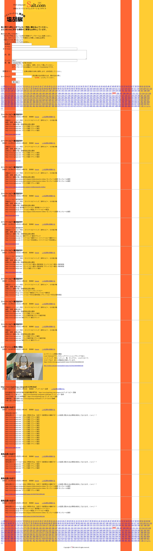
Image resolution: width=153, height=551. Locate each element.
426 (68, 105)
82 (40, 90)
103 (91, 90)
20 (49, 88)
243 (84, 97)
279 (50, 99)
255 (122, 97)
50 (117, 88)
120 (144, 90)
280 (53, 99)
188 (59, 95)
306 (135, 99)
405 (2, 105)
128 (18, 92)
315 (14, 101)
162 (126, 92)
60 (140, 88)
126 (11, 92)
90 (58, 90)
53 (124, 88)
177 (24, 95)
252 (113, 97)
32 (77, 88)
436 (100, 105)
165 (135, 92)
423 (59, 105)
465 (43, 108)
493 (132, 108)
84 (45, 90)
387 (94, 103)
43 (102, 88)
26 (63, 88)
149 (84, 92)
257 (129, 97)
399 (132, 103)
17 (43, 88)
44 (104, 88)
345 (110, 101)
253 (116, 97)
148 (81, 92)
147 (78, 92)
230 (43, 97)
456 (15, 108)
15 (38, 88)
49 (115, 88)
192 (72, 95)
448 (138, 105)
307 (138, 99)
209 (127, 95)
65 (2, 90)
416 (37, 105)
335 (78, 101)
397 (126, 103)
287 (75, 99)
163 (129, 92)
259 (135, 97)
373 (50, 103)
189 (62, 95)
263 (148, 97)
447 (135, 105)
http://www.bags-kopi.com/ (13, 274)
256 (126, 97)
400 (135, 103)
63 (147, 88)
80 (36, 90)
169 (148, 92)
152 (94, 92)
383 (81, 103)
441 (116, 105)
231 (46, 97)
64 (149, 88)
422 (56, 105)
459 (24, 108)
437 (103, 105)
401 (138, 103)
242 (81, 97)
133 (34, 92)
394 (116, 103)
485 (107, 108)
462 (34, 108)
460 (27, 108)
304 (129, 99)
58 (136, 88)
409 (15, 105)
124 (5, 92)
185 (50, 95)
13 (34, 88)
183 (43, 95)
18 (45, 88)
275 (37, 99)
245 (91, 97)
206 (118, 95)
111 (116, 90)
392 (110, 103)
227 (34, 97)
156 (107, 92)
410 (18, 105)
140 (56, 92)
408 (11, 105)
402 (142, 103)
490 (122, 108)
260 (138, 97)
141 (59, 92)
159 (116, 92)
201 (100, 95)
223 (21, 97)
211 (133, 95)
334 (75, 101)
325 (46, 101)
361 (11, 103)
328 (56, 101)
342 (100, 101)
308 (142, 99)
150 (88, 92)
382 (78, 103)
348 (119, 101)
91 (61, 90)
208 (124, 95)
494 (135, 108)
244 (88, 97)
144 (69, 92)
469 (56, 108)
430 (81, 105)
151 (91, 92)
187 (56, 95)
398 (129, 103)
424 (62, 105)
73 (20, 90)
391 (107, 103)
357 (148, 101)
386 (91, 103)
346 (113, 101)
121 (147, 90)
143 (65, 92)
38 (90, 88)
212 (136, 95)
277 (43, 99)
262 (145, 97)
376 (59, 103)
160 (119, 92)
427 (72, 105)
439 (110, 105)
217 (2, 97)
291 (88, 99)
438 (107, 105)
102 (88, 90)
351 (129, 101)
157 (110, 92)
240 (75, 97)
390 (103, 103)
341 (97, 101)
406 (5, 105)
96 (72, 90)
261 (142, 97)
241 (78, 97)
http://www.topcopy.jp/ (12, 217)
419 (46, 105)
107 (103, 90)
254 (119, 97)
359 (5, 103)
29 (70, 88)
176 (21, 95)
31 (74, 88)
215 (146, 95)
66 (4, 90)
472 (65, 108)
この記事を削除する (48, 118)
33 (79, 88)
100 (81, 90)
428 (75, 105)
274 (34, 99)
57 (133, 88)
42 (99, 88)
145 (72, 92)
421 (53, 105)
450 (145, 105)
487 (113, 108)
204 (110, 95)
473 (69, 108)
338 (87, 101)
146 (75, 92)
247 (97, 97)
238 (69, 97)
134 (37, 92)
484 (103, 108)
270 (21, 99)
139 (53, 92)
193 (75, 95)
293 (94, 99)
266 (8, 99)
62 (145, 88)
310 (148, 99)
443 (122, 105)
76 (27, 90)
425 (65, 105)
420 (49, 105)
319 (27, 101)
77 (29, 90)
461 (30, 108)
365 (24, 103)
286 (72, 99)
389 (100, 103)
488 (116, 108)
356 (145, 101)
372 (46, 103)
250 (107, 97)
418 (43, 105)
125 (8, 92)
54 (127, 88)
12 (31, 88)
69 (11, 90)
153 (97, 92)
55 (129, 88)
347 (116, 101)
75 (24, 90)
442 (119, 105)
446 (132, 105)
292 (91, 99)
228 (37, 97)
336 (81, 101)
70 (13, 90)
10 (27, 88)
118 (138, 90)
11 (29, 88)
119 (141, 90)
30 (72, 88)
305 (132, 99)
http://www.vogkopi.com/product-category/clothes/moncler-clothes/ (25, 188)
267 (11, 99)
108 (107, 90)
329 (59, 101)
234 (56, 97)
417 (40, 105)
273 (30, 99)
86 (49, 90)
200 (97, 95)
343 (103, 101)
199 (94, 95)
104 (94, 90)
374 (53, 103)
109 (110, 90)
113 (122, 90)
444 (126, 105)
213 (140, 95)
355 (141, 101)
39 (93, 88)
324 (43, 101)
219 (8, 97)
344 (107, 101)
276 (40, 99)
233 (53, 97)
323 (40, 101)
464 (40, 108)
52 (122, 88)
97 (74, 90)
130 (24, 92)
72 (18, 90)
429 (78, 105)
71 (15, 90)
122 (150, 90)
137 (46, 92)
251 (110, 97)
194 (78, 95)
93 (65, 90)
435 (97, 105)
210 (130, 95)
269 (18, 99)
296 (103, 99)
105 (97, 90)
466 (46, 108)
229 (40, 97)
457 (18, 108)
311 (2, 101)
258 (132, 97)
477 (81, 108)
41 (97, 88)
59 (138, 88)
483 (100, 108)
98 (77, 90)
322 (37, 101)
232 (50, 97)
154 (100, 92)
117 (135, 90)
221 (15, 97)
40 (95, 88)
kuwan (37, 118)
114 (125, 90)
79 (33, 90)
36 (86, 88)
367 (30, 103)
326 (49, 101)
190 (65, 95)
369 (37, 103)
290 (84, 99)
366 (27, 103)
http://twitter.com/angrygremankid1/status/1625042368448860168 (63, 367)
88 (54, 90)
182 (40, 95)
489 (119, 108)
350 (126, 101)
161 (122, 92)
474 (72, 108)
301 (119, 99)
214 (143, 95)
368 (34, 103)
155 (103, 92)
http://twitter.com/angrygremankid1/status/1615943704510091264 (25, 496)
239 (72, 97)
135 (40, 92)
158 (113, 92)
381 (75, 103)
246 (94, 97)
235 (59, 97)
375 (56, 103)
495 (138, 108)
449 (141, 105)
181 (37, 95)
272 (27, 99)
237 (65, 97)
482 (97, 108)
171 (5, 95)
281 (56, 99)
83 (43, 90)
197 (88, 95)
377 (62, 103)
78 (31, 90)
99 (79, 90)
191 (69, 95)
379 (69, 103)
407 (8, 105)
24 (59, 88)
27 (65, 88)
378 (65, 103)
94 (67, 90)
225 (27, 97)
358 (2, 103)
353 (135, 101)
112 (119, 90)
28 (68, 88)
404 (148, 103)
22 (54, 88)
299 (113, 99)
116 (132, 90)
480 (91, 108)
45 (106, 88)
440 (113, 105)
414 (30, 105)
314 (11, 101)
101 (84, 90)
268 (15, 99)
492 (129, 108)
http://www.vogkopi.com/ (13, 136)
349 (122, 101)
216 (149, 95)
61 (142, 88)
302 (122, 99)
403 (145, 103)
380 (72, 103)
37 (88, 88)
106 (100, 90)
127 (15, 92)
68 (9, 90)
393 (113, 103)
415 (34, 105)
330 (62, 101)
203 (107, 95)
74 (22, 90)
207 (121, 95)
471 (62, 108)
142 (62, 92)
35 (83, 88)
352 (132, 101)
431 (84, 105)
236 (62, 97)
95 (70, 90)
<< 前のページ (6, 88)
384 (84, 103)
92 (63, 90)
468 (53, 108)
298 (110, 99)
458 (21, 108)
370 (40, 103)
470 (59, 108)
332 (68, 101)
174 (15, 95)
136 (43, 92)
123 (2, 92)
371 (43, 103)
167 (142, 92)
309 (145, 99)
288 (78, 99)
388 (97, 103)
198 (91, 95)
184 (46, 95)
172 (8, 95)
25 (61, 88)
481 (94, 108)
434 (94, 105)
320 (30, 101)
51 (120, 88)
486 (110, 108)
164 (132, 92)
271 (24, 99)
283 (62, 99)
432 (87, 105)
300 (116, 99)
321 (34, 101)
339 (91, 101)
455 (11, 108)
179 (30, 95)
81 (38, 90)
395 (119, 103)
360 (8, 103)
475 (75, 108)
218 (5, 97)
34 (81, 88)
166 (138, 92)
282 (59, 99)
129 (21, 92)
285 (69, 99)
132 (30, 92)
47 (111, 88)
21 (52, 88)
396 (122, 103)
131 (27, 92)
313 (8, 101)
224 (24, 97)
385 (88, 103)
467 (50, 108)
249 (103, 97)
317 (21, 101)
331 (65, 101)
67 (6, 90)
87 (52, 90)
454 (8, 108)
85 (47, 90)
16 (40, 88)
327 (53, 101)
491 (126, 108)
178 (27, 95)
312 (5, 101)
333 (72, 101)
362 (15, 103)
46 (108, 88)
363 (18, 103)
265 (5, 99)
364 (21, 103)
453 (5, 108)
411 (21, 105)
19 (47, 88)
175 (18, 95)
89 (56, 90)
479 (88, 108)
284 (65, 99)
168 (145, 92)
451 (148, 105)
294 (97, 99)
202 (103, 95)
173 (11, 95)
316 (18, 101)
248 (100, 97)
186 (53, 95)
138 (50, 92)
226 (30, 97)
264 (2, 99)
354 (138, 101)
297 (107, 99)
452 (2, 108)
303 (126, 99)
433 (91, 105)
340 (94, 101)
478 (84, 108)
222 (18, 97)
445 (129, 105)
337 (84, 101)
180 (34, 95)
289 (81, 99)
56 (131, 88)
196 (84, 95)
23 (56, 88)
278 (46, 99)
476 (78, 108)
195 (81, 95)
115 (128, 90)
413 (27, 105)
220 (11, 97)
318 (24, 101)
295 (100, 99)
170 (2, 95)
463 (37, 108)
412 (24, 105)
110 (113, 90)
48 (113, 88)
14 (36, 88)
